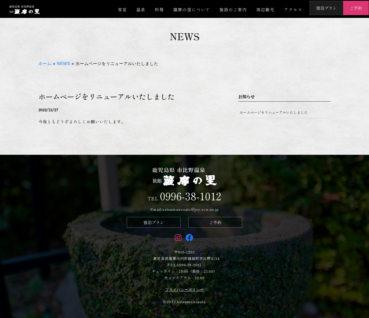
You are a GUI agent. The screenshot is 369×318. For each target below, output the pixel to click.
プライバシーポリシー (184, 290)
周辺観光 (265, 9)
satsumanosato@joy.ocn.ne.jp (190, 209)
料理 (159, 9)
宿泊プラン (326, 8)
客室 (122, 9)
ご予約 (356, 8)
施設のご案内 (233, 9)
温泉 (141, 9)
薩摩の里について (191, 9)
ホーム (45, 63)
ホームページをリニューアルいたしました (274, 112)
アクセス (293, 9)
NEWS (63, 63)
